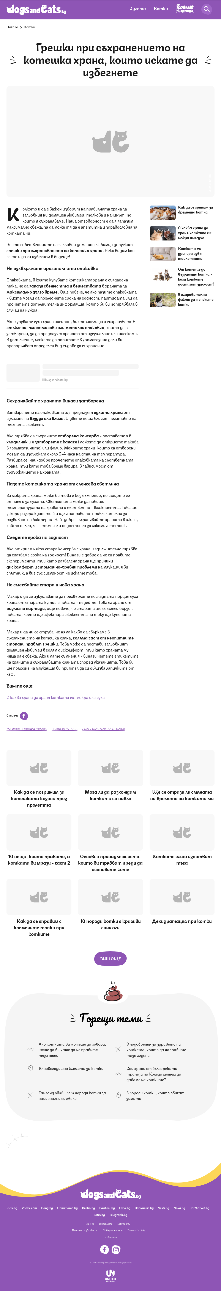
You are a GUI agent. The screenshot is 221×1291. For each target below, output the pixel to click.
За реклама (105, 1223)
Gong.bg (47, 1207)
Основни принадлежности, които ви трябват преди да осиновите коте (110, 862)
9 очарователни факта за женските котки (195, 299)
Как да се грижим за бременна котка (195, 209)
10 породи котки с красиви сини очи (110, 923)
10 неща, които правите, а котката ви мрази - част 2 (39, 859)
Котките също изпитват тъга (182, 859)
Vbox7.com (29, 1207)
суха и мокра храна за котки (103, 728)
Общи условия (125, 1262)
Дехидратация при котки (182, 920)
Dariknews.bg (144, 1207)
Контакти (123, 1223)
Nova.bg (179, 1207)
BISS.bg (99, 1214)
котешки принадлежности (26, 728)
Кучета (137, 8)
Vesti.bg (163, 1207)
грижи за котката (64, 728)
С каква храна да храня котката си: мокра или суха (55, 697)
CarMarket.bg (199, 1207)
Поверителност (113, 1230)
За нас (90, 1223)
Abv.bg (12, 1207)
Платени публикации (85, 1230)
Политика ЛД (136, 1230)
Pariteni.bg (107, 1207)
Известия (110, 1237)
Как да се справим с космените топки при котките (39, 927)
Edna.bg (124, 1207)
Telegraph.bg (118, 1214)
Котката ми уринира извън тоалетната (191, 253)
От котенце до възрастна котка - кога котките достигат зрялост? (196, 276)
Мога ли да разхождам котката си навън (110, 794)
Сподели (17, 715)
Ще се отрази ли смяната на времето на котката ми (182, 794)
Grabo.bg (88, 1207)
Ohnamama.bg (67, 1207)
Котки (161, 8)
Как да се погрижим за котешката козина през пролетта (39, 798)
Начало (12, 26)
